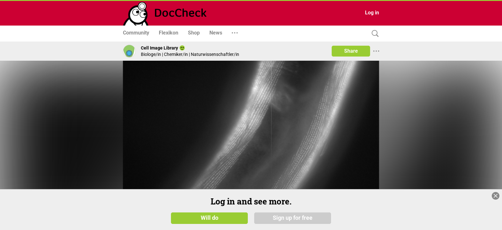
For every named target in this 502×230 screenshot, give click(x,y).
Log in (372, 13)
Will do (209, 218)
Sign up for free (292, 218)
